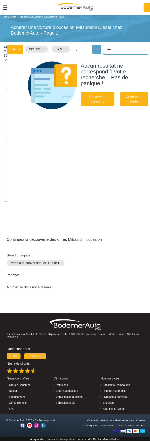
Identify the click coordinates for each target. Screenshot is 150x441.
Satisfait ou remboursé (116, 384)
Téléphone (35, 355)
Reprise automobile (114, 390)
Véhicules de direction (69, 396)
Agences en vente (114, 408)
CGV (119, 424)
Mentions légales (124, 419)
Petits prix (62, 384)
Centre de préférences (99, 419)
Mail (14, 355)
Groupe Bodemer (19, 384)
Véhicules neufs (65, 402)
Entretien (108, 402)
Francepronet (46, 419)
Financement (17, 396)
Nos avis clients (18, 363)
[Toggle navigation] (4, 8)
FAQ (11, 408)
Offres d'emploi (18, 402)
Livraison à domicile (115, 396)
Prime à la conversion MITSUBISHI (35, 262)
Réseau (13, 390)
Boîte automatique (67, 390)
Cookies (140, 419)
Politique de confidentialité (99, 424)
